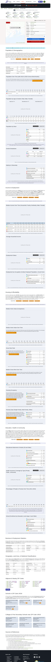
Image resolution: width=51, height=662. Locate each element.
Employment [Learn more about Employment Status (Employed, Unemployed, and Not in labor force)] (37, 14)
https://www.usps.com (22, 623)
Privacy (37, 654)
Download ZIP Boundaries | (35, 41)
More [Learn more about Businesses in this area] (35, 14)
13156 (34, 571)
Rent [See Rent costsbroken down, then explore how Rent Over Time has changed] (23, 14)
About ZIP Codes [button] (28, 1)
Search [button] (23, 1)
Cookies (44, 654)
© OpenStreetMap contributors (21, 42)
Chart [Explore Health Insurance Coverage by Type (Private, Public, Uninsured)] (28, 14)
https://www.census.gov (18, 625)
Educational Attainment (19, 426)
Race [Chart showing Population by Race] (9, 14)
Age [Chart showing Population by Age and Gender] (10, 14)
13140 (7, 572)
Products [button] (18, 1)
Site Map (15, 648)
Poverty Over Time (31, 426)
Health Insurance (26, 426)
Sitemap (40, 654)
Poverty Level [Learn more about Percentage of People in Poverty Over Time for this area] (30, 14)
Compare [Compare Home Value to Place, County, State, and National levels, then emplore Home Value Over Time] (22, 14)
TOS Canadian (16, 642)
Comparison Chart (42, 146)
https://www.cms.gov (30, 632)
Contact (34, 1)
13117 (20, 572)
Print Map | (8, 22)
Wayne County (32, 23)
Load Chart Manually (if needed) (37, 80)
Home (14, 1)
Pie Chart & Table (36, 146)
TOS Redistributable (17, 643)
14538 (7, 571)
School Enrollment (37, 426)
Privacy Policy (16, 647)
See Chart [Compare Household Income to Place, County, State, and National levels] (15, 14)
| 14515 (7, 574)
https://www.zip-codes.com (29, 624)
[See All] (33, 28)
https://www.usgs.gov (21, 631)
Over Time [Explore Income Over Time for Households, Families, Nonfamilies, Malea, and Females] (18, 14)
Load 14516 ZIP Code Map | (15, 27)
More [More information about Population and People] (7, 14)
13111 (20, 571)
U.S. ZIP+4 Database (10, 648)
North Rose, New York (33, 22)
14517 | (43, 574)
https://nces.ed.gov (25, 633)
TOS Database (16, 641)
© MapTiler (17, 42)
